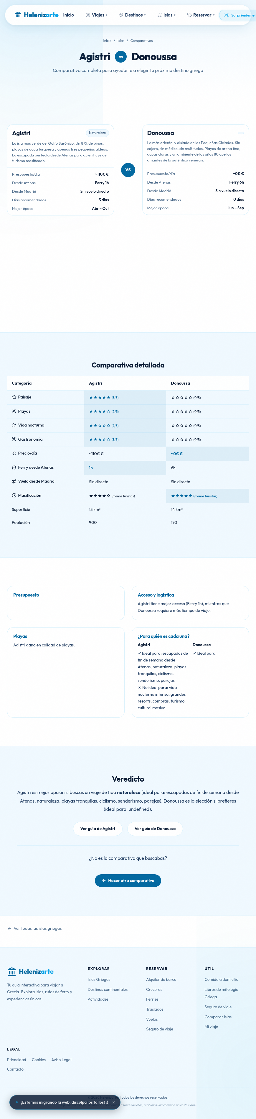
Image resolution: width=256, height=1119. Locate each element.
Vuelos (152, 1019)
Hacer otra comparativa (131, 880)
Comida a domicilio (222, 979)
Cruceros (154, 989)
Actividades (98, 999)
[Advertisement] (128, 288)
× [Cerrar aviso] (113, 1102)
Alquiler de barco (161, 979)
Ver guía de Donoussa (155, 828)
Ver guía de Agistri (97, 828)
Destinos (132, 15)
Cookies (39, 1059)
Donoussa (154, 56)
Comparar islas (218, 1017)
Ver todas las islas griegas (38, 928)
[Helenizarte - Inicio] (36, 15)
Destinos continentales (108, 989)
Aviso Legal (61, 1059)
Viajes (96, 15)
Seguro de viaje (159, 1029)
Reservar (200, 15)
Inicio (68, 15)
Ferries (152, 999)
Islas (166, 15)
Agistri (94, 56)
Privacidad (16, 1059)
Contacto (15, 1069)
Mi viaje (211, 1026)
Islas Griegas (99, 979)
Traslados (154, 1009)
